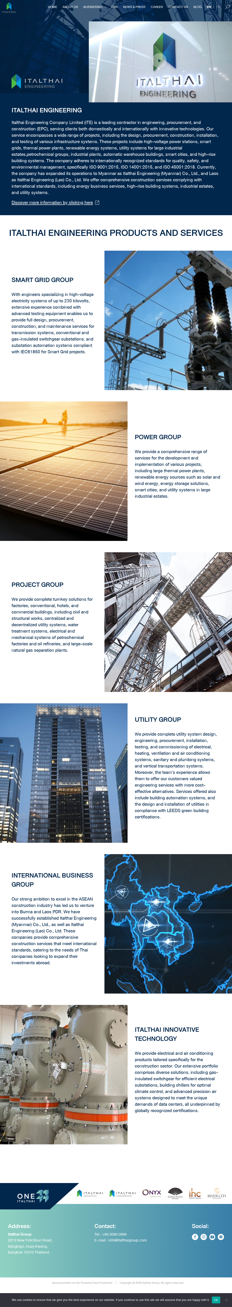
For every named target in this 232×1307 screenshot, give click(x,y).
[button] (160, 62)
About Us (70, 7)
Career (157, 7)
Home (52, 7)
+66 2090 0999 (114, 1253)
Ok (216, 1300)
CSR (114, 7)
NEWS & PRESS (134, 7)
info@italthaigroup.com (128, 1259)
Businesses (94, 7)
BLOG (197, 7)
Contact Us (178, 7)
